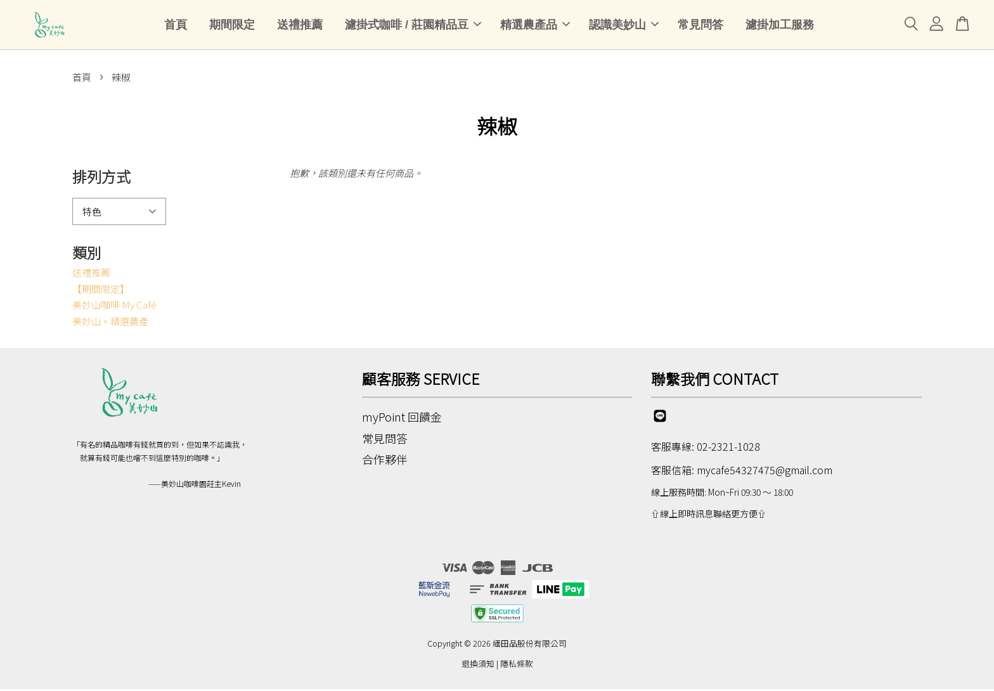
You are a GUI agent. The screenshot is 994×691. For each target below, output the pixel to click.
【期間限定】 (100, 290)
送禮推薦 (300, 25)
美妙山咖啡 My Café (114, 306)
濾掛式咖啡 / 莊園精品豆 (413, 25)
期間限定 (232, 25)
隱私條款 (516, 665)
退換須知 (478, 665)
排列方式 (101, 177)
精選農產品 (535, 25)
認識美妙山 (624, 25)
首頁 (175, 25)
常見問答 (700, 25)
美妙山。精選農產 (110, 322)
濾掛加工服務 (780, 25)
